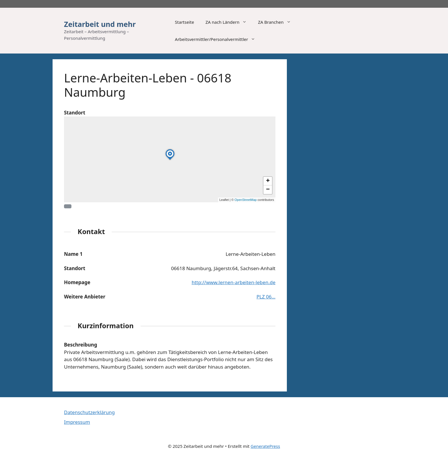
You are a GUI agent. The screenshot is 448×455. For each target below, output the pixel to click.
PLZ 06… (266, 296)
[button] (267, 181)
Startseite (184, 22)
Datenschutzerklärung (89, 412)
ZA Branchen (277, 22)
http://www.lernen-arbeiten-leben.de (233, 282)
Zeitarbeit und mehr (100, 24)
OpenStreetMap (246, 199)
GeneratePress (265, 446)
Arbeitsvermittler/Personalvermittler (218, 39)
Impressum (77, 422)
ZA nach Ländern (228, 22)
